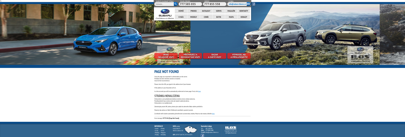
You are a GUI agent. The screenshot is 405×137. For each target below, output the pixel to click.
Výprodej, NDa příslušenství (239, 56)
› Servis (162, 130)
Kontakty (244, 10)
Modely (193, 16)
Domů (181, 10)
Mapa (231, 16)
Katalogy (206, 10)
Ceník (206, 16)
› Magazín (163, 133)
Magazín (231, 10)
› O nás (156, 130)
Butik (218, 16)
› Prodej (156, 135)
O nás (181, 16)
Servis (219, 10)
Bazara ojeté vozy (214, 56)
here (199, 91)
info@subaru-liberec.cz (237, 4)
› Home (156, 128)
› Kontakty (163, 135)
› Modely (156, 133)
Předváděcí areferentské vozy (190, 56)
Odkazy (244, 16)
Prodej (194, 10)
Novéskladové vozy (166, 56)
